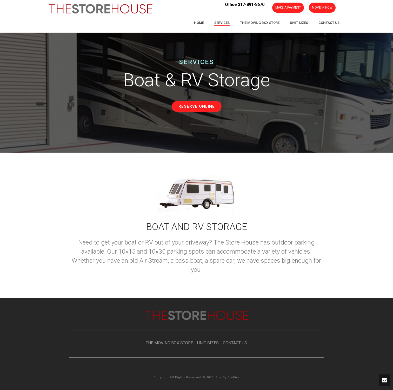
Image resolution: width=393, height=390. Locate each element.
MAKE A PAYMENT (288, 7)
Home (199, 23)
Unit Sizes (299, 23)
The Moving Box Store (259, 23)
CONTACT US (235, 342)
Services (222, 23)
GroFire (233, 377)
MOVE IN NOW (322, 7)
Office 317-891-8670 (244, 4)
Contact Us (328, 23)
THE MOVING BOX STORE (169, 342)
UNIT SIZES (206, 342)
